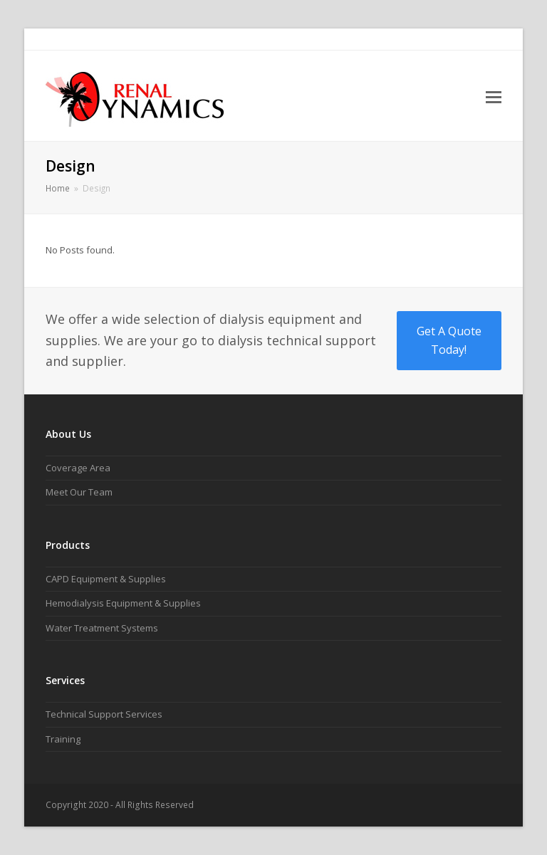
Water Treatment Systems (102, 627)
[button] (493, 96)
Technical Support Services (104, 714)
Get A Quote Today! (449, 340)
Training (63, 739)
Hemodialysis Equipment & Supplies (123, 603)
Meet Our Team (79, 492)
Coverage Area (78, 467)
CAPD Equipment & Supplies (106, 578)
